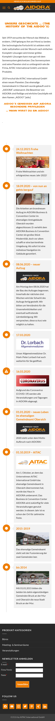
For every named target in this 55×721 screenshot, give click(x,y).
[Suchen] (9, 7)
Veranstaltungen (10, 650)
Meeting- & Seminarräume (15, 644)
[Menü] (4, 7)
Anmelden (22, 684)
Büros (5, 639)
